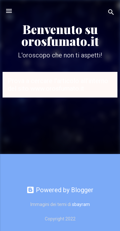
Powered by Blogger (60, 190)
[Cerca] (111, 13)
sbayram (81, 204)
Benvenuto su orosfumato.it (60, 35)
